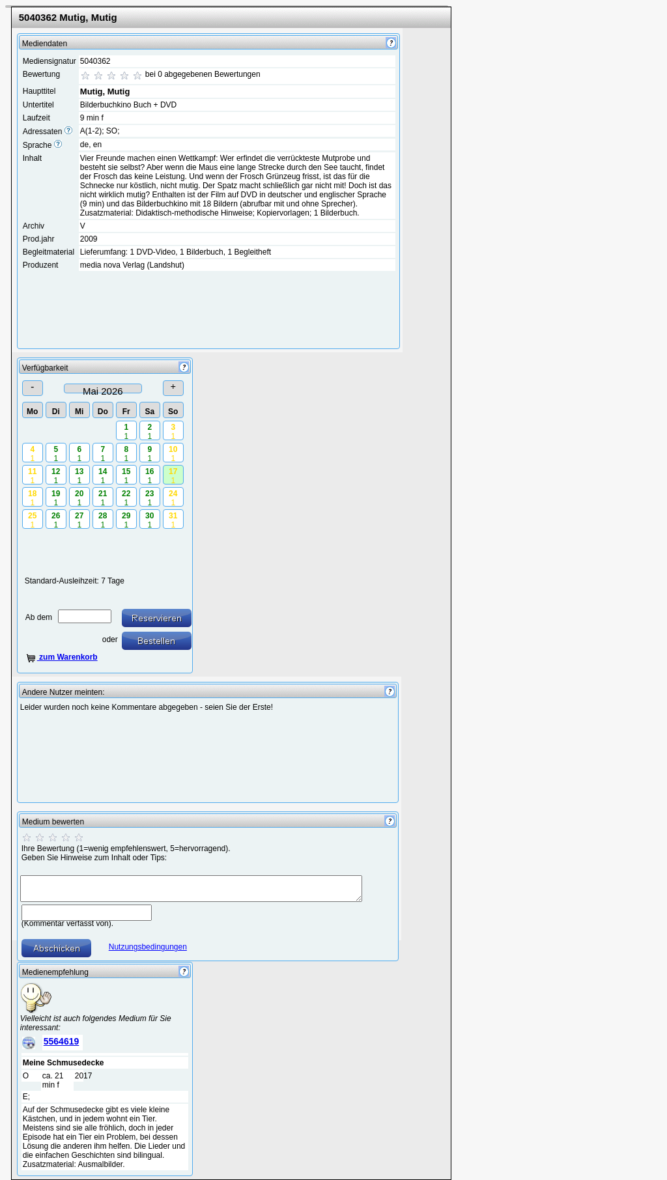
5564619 (61, 1041)
